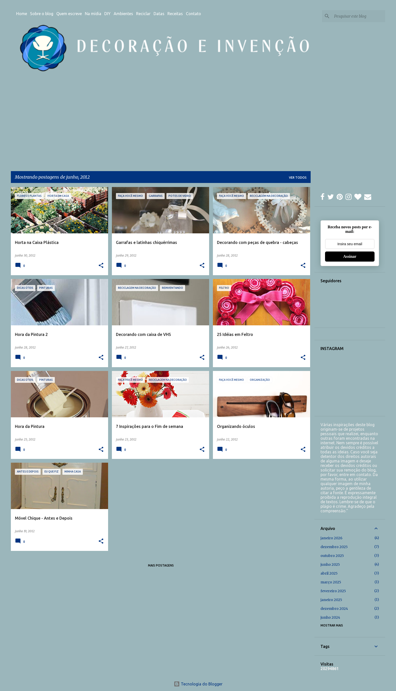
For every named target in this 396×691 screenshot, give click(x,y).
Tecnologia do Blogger (198, 684)
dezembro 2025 (334, 547)
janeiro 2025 (331, 600)
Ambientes (123, 13)
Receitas (175, 13)
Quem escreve (69, 13)
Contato (193, 13)
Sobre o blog (41, 13)
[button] (101, 265)
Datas (159, 13)
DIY (107, 13)
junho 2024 (330, 617)
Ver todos (298, 177)
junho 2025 (330, 564)
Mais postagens (161, 565)
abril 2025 (329, 573)
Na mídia (93, 13)
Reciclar (143, 13)
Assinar (349, 256)
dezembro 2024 (334, 608)
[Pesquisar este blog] (358, 16)
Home (21, 13)
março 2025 (330, 582)
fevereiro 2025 (333, 591)
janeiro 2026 (331, 538)
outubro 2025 (332, 555)
